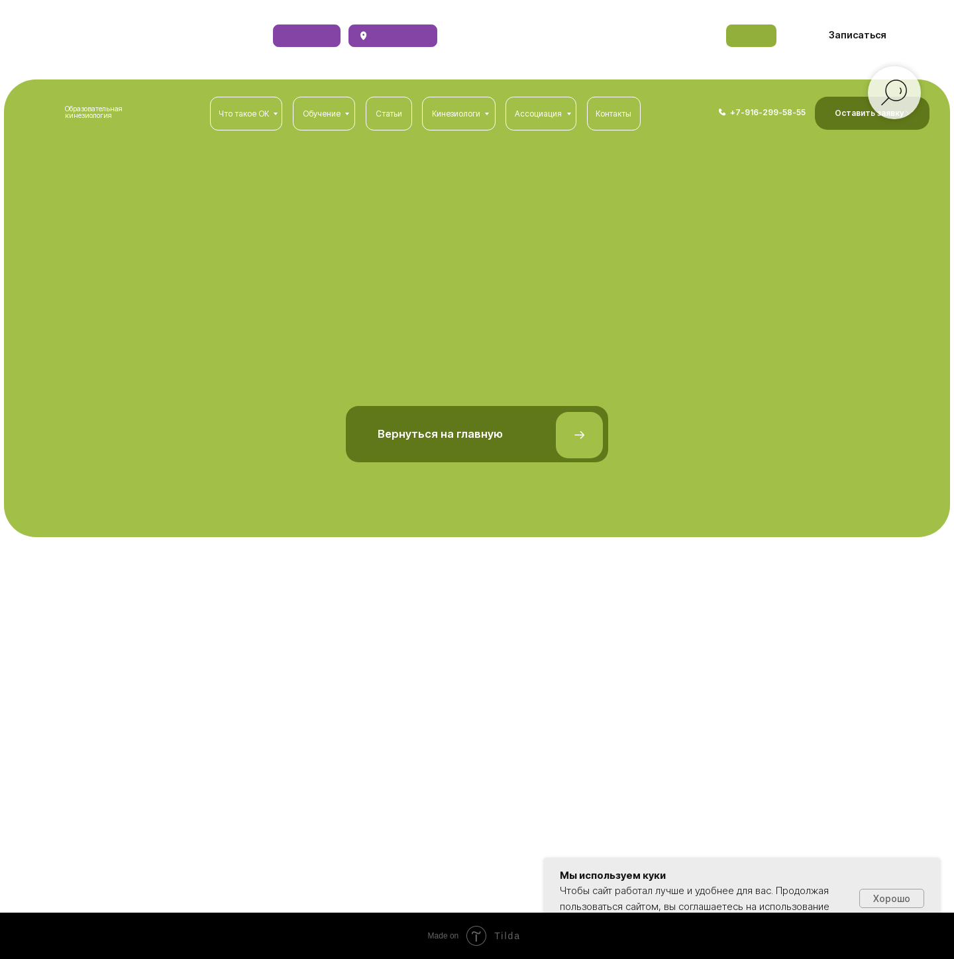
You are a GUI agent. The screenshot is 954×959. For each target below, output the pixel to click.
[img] (722, 112)
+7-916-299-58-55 (768, 112)
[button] (858, 35)
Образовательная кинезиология (94, 113)
